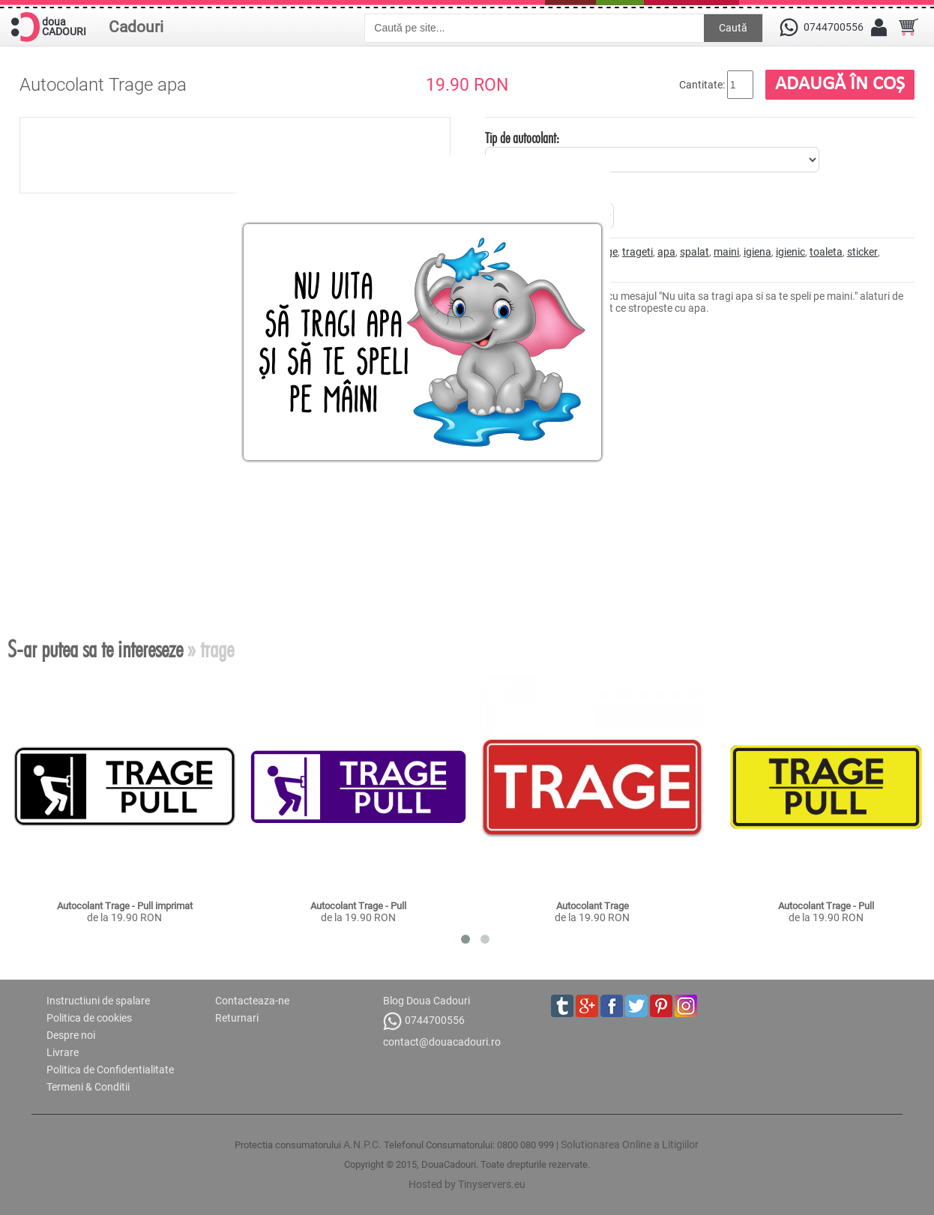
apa (666, 252)
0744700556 (424, 1021)
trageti (637, 252)
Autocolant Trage (592, 905)
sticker (862, 252)
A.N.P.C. (362, 1145)
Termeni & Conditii (88, 1087)
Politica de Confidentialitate (110, 1070)
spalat (694, 252)
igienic (790, 252)
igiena (757, 252)
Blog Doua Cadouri (426, 1001)
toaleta (826, 252)
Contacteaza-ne (252, 1001)
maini (726, 252)
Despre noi (70, 1035)
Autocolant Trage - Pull (358, 905)
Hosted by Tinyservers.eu (467, 1184)
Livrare (62, 1052)
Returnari (237, 1018)
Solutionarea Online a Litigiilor (630, 1145)
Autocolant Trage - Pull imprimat (125, 905)
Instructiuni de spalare (98, 1001)
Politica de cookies (89, 1018)
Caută (733, 28)
